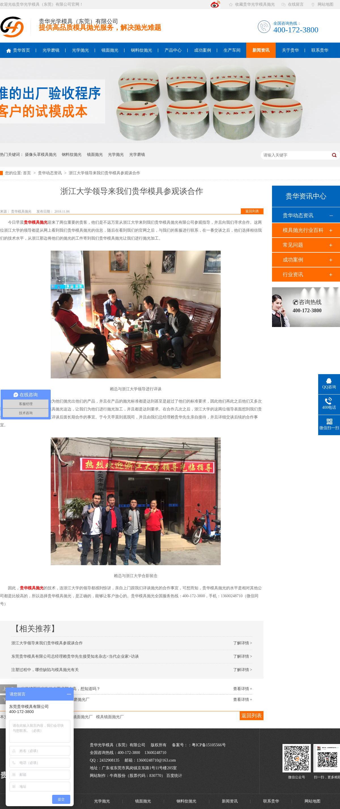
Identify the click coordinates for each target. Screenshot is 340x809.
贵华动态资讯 (50, 173)
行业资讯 (293, 274)
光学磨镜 (51, 50)
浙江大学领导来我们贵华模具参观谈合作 (104, 173)
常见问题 (293, 245)
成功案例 (202, 50)
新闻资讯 (260, 50)
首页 (27, 173)
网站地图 (325, 4)
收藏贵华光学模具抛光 (255, 4)
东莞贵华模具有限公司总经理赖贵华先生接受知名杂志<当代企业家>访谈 (75, 656)
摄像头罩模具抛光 (41, 154)
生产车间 (232, 50)
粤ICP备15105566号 (209, 745)
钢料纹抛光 (141, 50)
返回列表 (252, 211)
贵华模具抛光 (21, 211)
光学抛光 (80, 50)
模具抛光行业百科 (303, 230)
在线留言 (296, 4)
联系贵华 (319, 50)
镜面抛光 (109, 50)
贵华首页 (18, 50)
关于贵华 (290, 50)
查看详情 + (242, 689)
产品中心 (173, 50)
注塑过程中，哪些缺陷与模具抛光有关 (45, 670)
